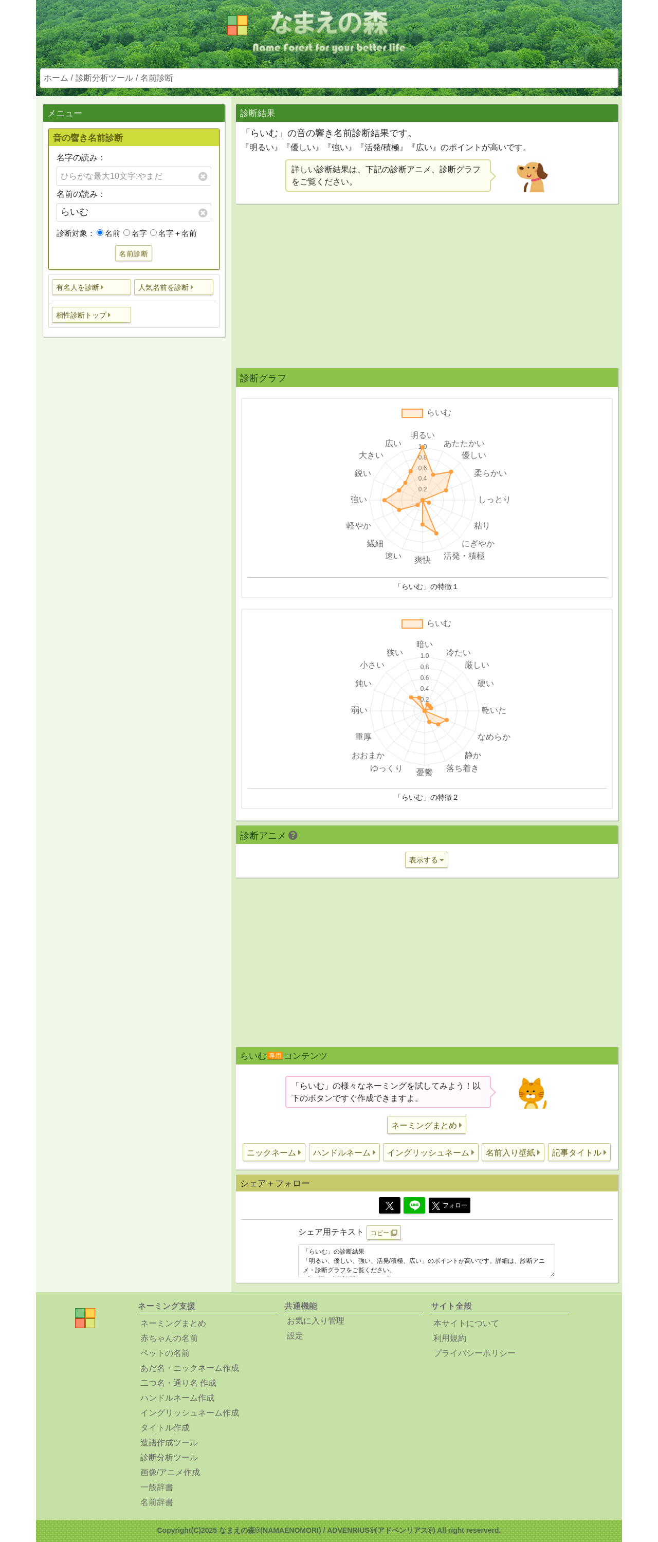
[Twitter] (389, 1205)
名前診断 (156, 78)
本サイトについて (466, 1323)
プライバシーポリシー (474, 1353)
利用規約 (449, 1338)
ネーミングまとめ (173, 1323)
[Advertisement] (134, 507)
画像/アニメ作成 (170, 1472)
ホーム (56, 78)
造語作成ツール (169, 1442)
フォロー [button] (449, 1206)
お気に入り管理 (315, 1320)
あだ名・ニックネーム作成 (189, 1368)
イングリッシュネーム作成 (189, 1412)
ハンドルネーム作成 (177, 1397)
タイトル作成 (165, 1427)
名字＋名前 (173, 233)
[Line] (414, 1205)
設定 (295, 1335)
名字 (135, 233)
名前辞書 (156, 1502)
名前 (108, 233)
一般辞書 (156, 1487)
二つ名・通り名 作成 (178, 1383)
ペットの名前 (165, 1353)
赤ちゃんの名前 (169, 1338)
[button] (91, 287)
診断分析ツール (104, 78)
